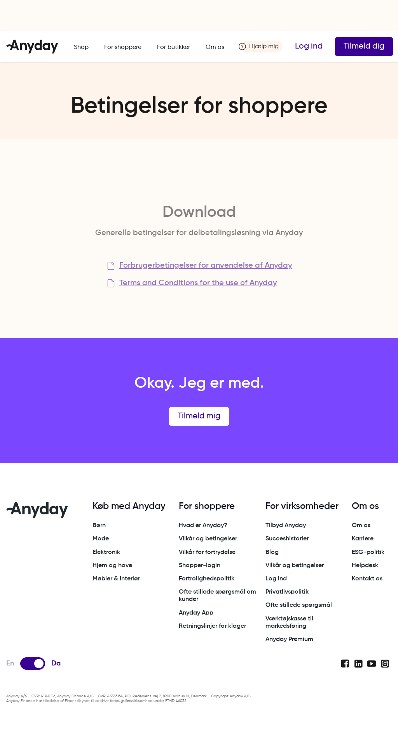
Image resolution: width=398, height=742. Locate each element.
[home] (32, 47)
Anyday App (196, 613)
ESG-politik (368, 552)
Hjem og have (112, 566)
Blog (272, 552)
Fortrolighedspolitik (206, 579)
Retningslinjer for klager (212, 626)
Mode (101, 539)
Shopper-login (199, 566)
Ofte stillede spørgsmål (298, 605)
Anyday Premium (289, 639)
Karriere (363, 539)
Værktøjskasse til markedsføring (289, 622)
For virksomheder (302, 506)
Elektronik (106, 552)
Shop (81, 47)
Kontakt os (367, 579)
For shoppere (122, 47)
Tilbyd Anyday (285, 526)
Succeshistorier (287, 539)
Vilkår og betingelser (208, 539)
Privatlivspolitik (287, 592)
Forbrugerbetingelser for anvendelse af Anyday (205, 266)
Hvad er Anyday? (203, 526)
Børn (99, 526)
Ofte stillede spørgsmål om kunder (217, 596)
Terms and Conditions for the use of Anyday (198, 283)
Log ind (309, 46)
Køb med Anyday (129, 506)
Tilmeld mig (199, 416)
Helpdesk (365, 566)
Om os (215, 47)
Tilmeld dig (364, 46)
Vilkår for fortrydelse (207, 552)
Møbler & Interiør (116, 579)
